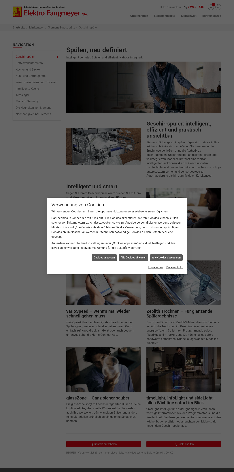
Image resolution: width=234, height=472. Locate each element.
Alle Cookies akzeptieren (166, 250)
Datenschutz (174, 260)
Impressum (155, 260)
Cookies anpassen (104, 250)
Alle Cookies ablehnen (133, 250)
